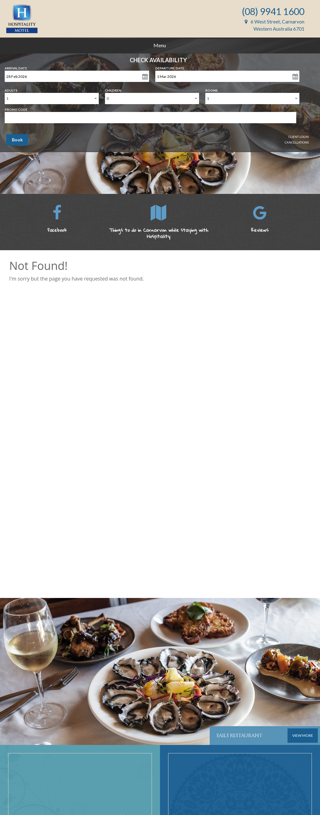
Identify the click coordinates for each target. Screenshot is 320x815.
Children (113, 89)
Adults (11, 89)
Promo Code (16, 108)
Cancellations (297, 142)
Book (17, 139)
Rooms (211, 89)
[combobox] (52, 98)
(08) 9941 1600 (273, 11)
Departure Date (169, 67)
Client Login (298, 137)
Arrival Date (16, 67)
